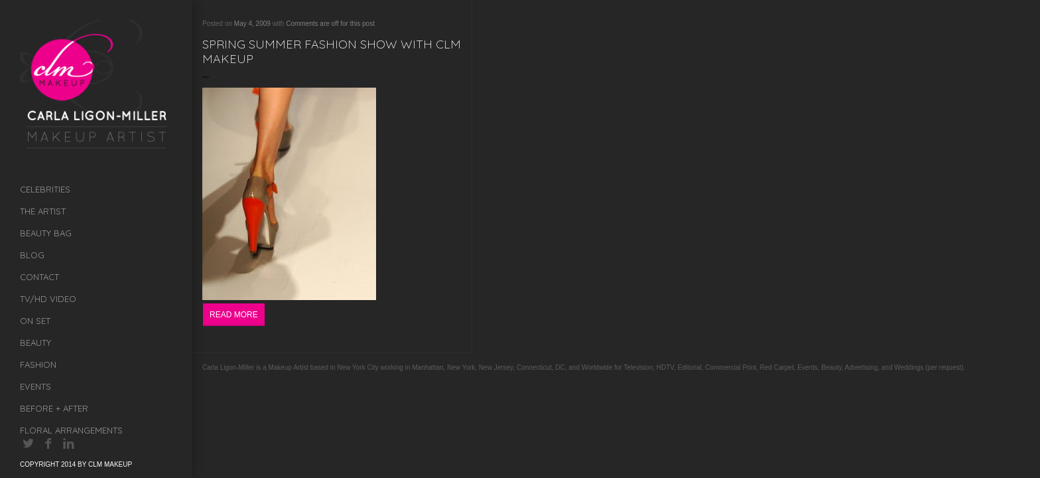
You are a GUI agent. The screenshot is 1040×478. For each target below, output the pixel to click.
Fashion (38, 364)
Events (35, 386)
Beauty (35, 342)
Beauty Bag (46, 233)
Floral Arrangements (71, 430)
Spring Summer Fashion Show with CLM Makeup (331, 51)
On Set (35, 320)
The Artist (43, 211)
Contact (39, 277)
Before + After (54, 408)
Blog (32, 255)
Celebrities (45, 189)
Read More (234, 314)
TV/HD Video (48, 298)
